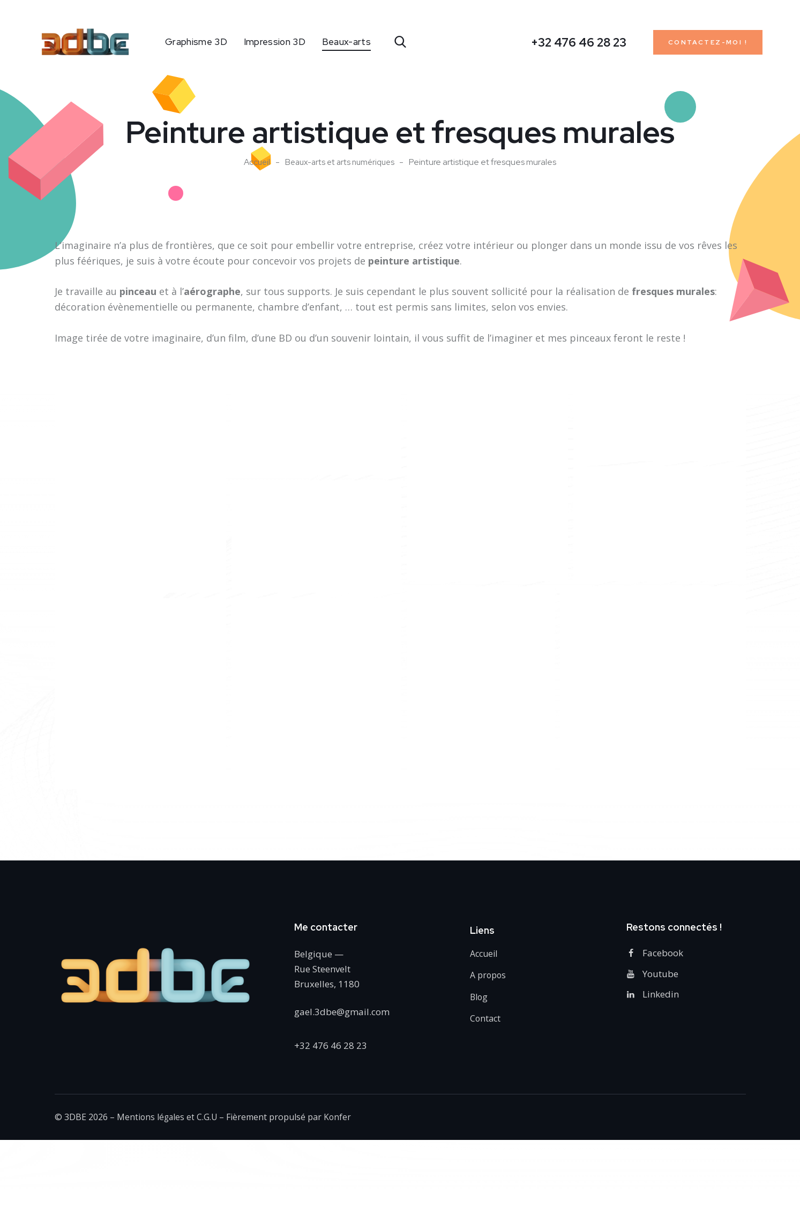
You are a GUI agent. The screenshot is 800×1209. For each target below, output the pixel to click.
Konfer (340, 1118)
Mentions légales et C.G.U (168, 1118)
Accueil (253, 162)
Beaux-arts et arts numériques (340, 162)
